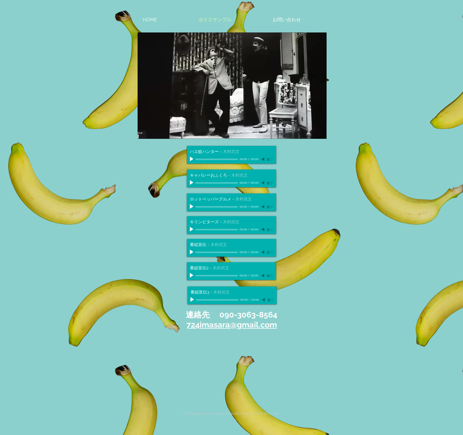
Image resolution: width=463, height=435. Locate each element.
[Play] (192, 159)
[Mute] (264, 159)
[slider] (270, 159)
